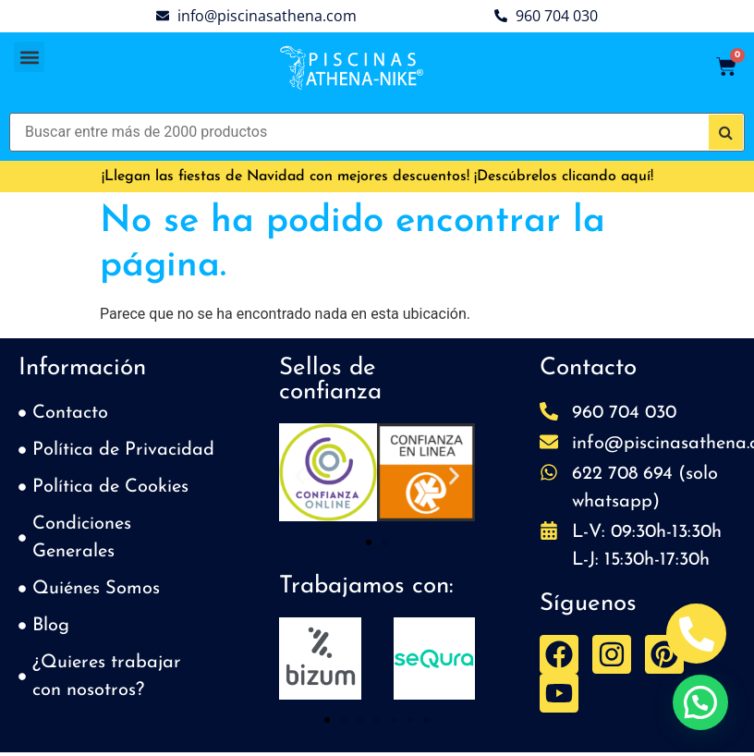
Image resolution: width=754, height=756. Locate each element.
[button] (29, 57)
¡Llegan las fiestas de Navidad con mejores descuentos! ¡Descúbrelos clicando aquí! (377, 176)
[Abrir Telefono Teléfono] (696, 634)
